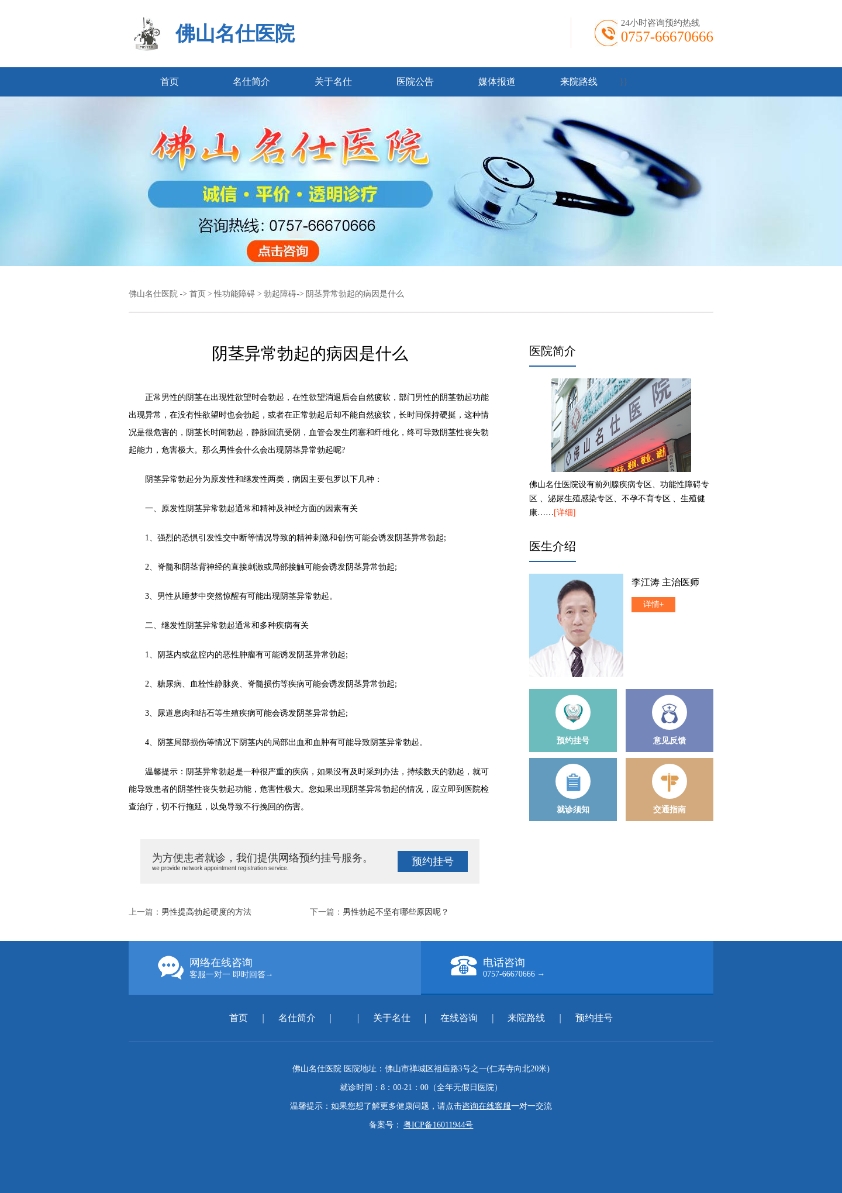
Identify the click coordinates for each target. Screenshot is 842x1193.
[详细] (564, 512)
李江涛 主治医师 (665, 582)
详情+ (653, 604)
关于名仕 (333, 82)
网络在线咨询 (289, 968)
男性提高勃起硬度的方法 (206, 912)
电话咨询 (581, 967)
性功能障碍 (234, 293)
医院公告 (415, 82)
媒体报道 (497, 82)
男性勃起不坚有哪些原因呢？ (396, 912)
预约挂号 (433, 861)
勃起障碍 (280, 293)
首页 (169, 82)
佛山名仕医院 (235, 33)
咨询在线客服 (486, 1106)
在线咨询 (459, 1018)
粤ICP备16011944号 (438, 1124)
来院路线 (579, 82)
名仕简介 (251, 82)
